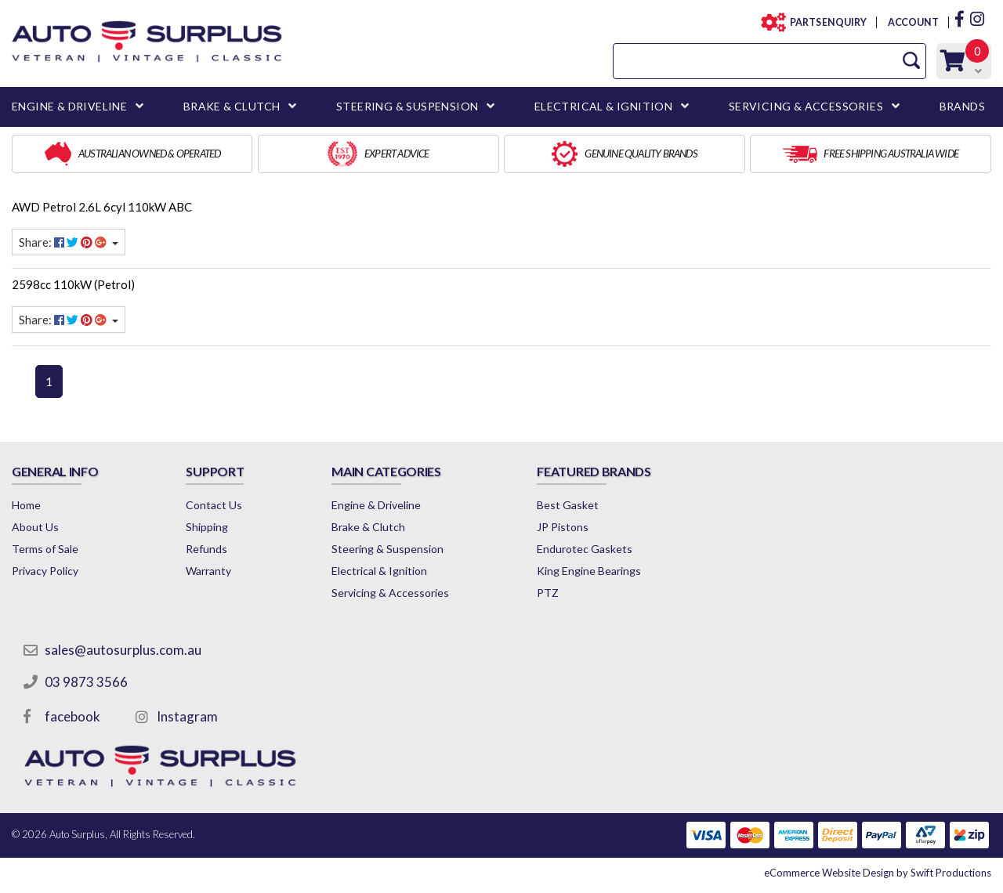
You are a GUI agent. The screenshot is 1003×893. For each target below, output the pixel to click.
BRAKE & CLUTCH (232, 106)
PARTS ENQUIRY (823, 22)
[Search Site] (911, 60)
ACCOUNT (912, 22)
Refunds (206, 548)
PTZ (548, 592)
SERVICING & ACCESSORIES (806, 106)
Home (26, 505)
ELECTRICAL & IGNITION (603, 106)
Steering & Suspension (387, 548)
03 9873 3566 (86, 682)
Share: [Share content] (64, 242)
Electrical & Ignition (379, 570)
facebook (72, 716)
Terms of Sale (45, 548)
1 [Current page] (49, 381)
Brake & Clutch (368, 526)
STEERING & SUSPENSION (407, 106)
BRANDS (962, 106)
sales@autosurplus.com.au (123, 650)
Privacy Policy (45, 570)
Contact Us (214, 505)
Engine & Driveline (376, 505)
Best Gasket (568, 505)
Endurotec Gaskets (584, 548)
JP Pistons (562, 526)
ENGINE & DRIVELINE (69, 106)
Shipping (207, 526)
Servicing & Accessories (390, 592)
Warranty (208, 570)
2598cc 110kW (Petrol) (73, 284)
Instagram (187, 716)
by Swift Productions (877, 872)
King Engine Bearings (589, 570)
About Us (35, 526)
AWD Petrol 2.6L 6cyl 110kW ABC (102, 207)
